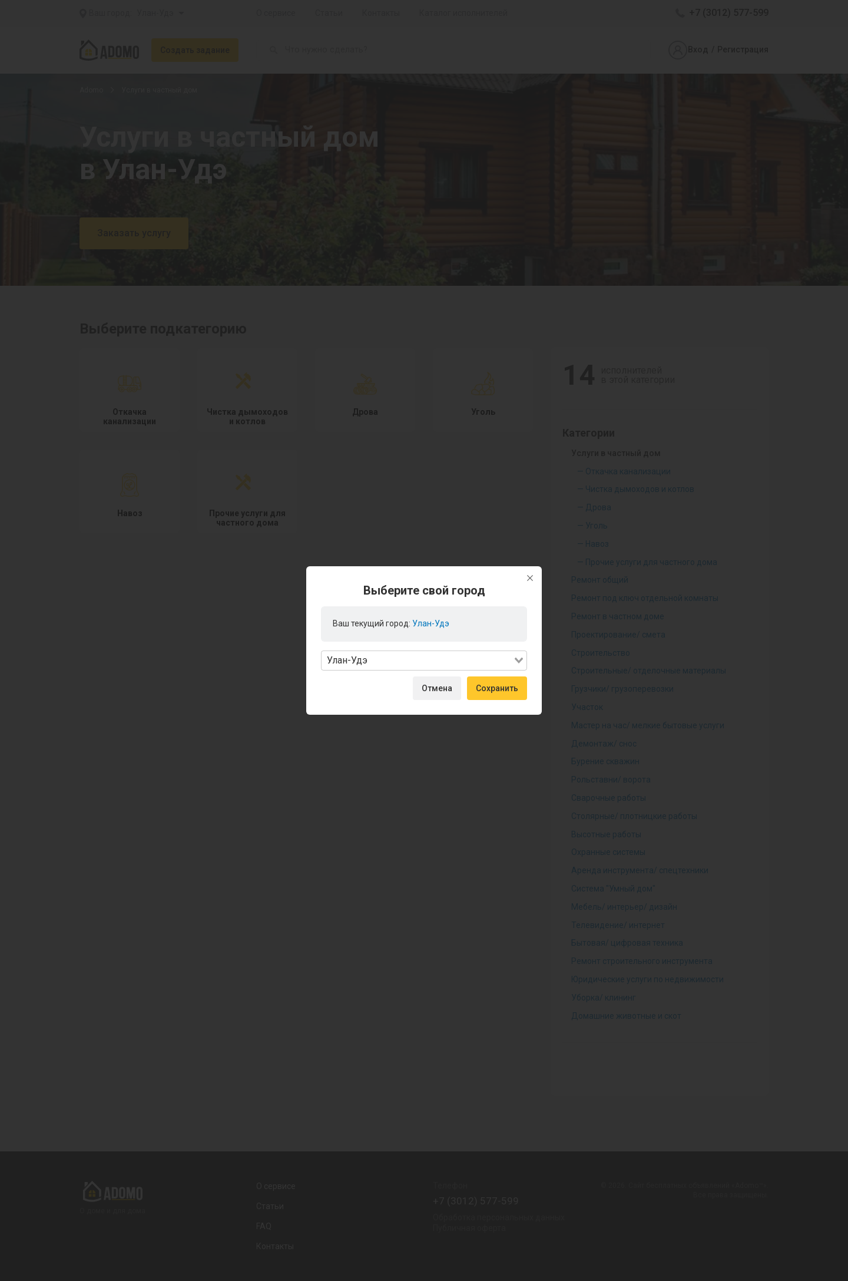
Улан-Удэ (430, 623)
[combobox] (424, 661)
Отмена (437, 688)
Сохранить (497, 688)
